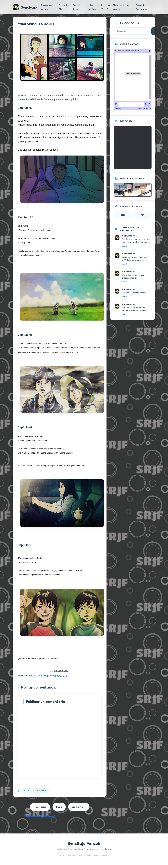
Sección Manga (77, 7)
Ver (124, 246)
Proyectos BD (64, 7)
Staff (108, 7)
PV (102, 7)
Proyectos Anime (46, 7)
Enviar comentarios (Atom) (40, 815)
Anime (26, 790)
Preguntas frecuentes (141, 7)
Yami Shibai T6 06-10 (36, 24)
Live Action (92, 7)
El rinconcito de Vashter (121, 7)
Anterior (39, 806)
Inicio (59, 806)
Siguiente (79, 806)
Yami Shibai (41, 790)
